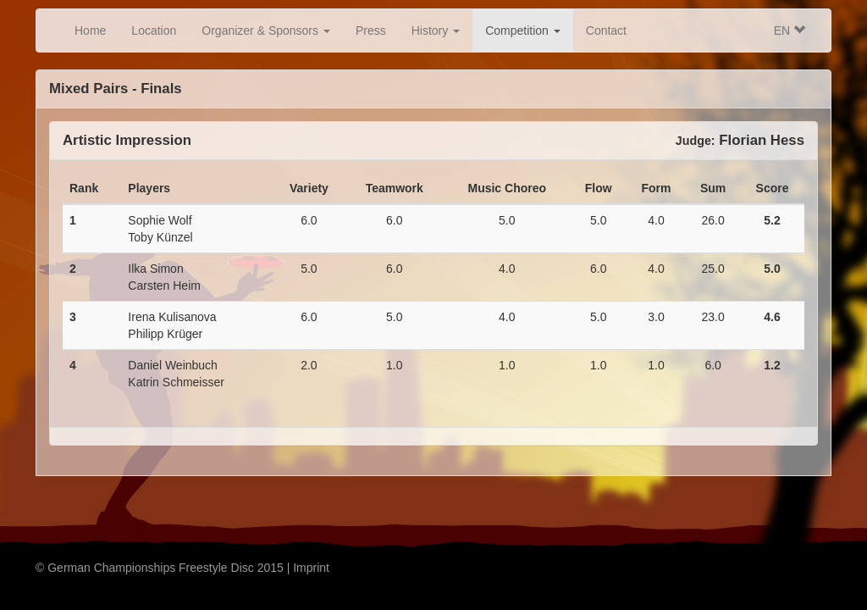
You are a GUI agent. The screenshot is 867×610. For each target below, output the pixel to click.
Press (371, 30)
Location (153, 30)
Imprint (311, 567)
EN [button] (789, 30)
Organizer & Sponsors (266, 30)
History (435, 30)
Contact (606, 30)
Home (90, 30)
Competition (523, 30)
